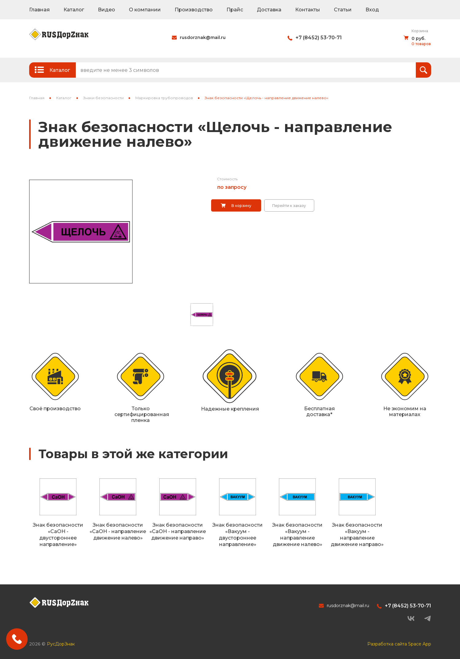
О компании (145, 10)
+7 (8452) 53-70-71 (319, 38)
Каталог (74, 10)
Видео (106, 10)
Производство (194, 10)
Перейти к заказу (289, 205)
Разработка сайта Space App (399, 644)
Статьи (343, 10)
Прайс (234, 10)
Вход (372, 10)
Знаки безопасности (103, 98)
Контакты (307, 10)
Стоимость (227, 179)
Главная (39, 10)
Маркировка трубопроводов (164, 98)
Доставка (269, 10)
